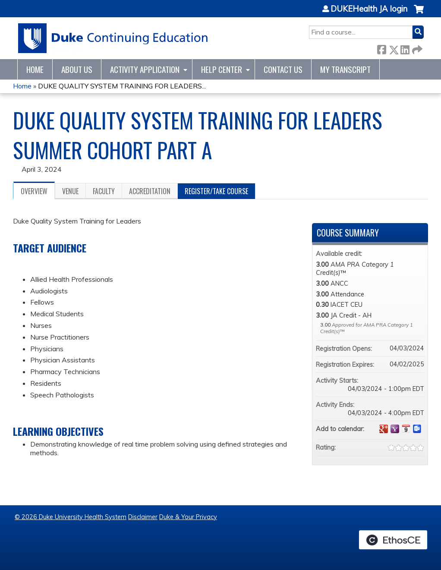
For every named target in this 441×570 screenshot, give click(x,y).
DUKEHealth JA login (369, 9)
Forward (416, 48)
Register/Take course (216, 191)
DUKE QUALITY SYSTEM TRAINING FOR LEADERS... (122, 86)
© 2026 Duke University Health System (70, 517)
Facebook (381, 48)
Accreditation (149, 191)
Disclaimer (143, 517)
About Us (76, 69)
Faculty (104, 191)
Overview (34, 191)
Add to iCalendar (406, 428)
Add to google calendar (383, 429)
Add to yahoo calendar (395, 429)
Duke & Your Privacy (188, 517)
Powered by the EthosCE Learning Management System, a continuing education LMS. (393, 539)
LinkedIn (404, 48)
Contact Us (283, 69)
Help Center (221, 69)
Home (35, 69)
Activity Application (145, 69)
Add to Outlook (417, 429)
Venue (70, 191)
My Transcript (345, 69)
